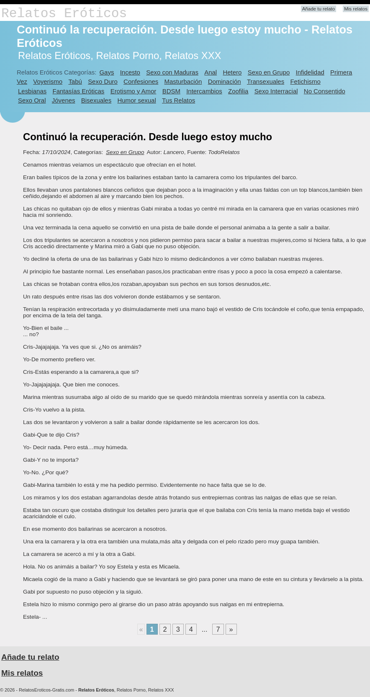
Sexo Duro (103, 81)
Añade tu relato (318, 8)
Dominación (224, 81)
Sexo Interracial (276, 91)
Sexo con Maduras (172, 72)
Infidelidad (310, 72)
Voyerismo (47, 81)
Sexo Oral (32, 100)
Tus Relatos (178, 100)
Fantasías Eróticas (79, 91)
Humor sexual (136, 100)
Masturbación (183, 81)
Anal (210, 72)
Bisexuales (96, 100)
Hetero (232, 72)
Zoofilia (238, 91)
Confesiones (140, 81)
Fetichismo (305, 81)
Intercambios (204, 91)
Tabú (75, 81)
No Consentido (324, 91)
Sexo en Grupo (269, 72)
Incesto (130, 72)
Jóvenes (63, 100)
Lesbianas (32, 91)
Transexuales (265, 81)
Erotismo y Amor (133, 91)
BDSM (171, 91)
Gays (106, 72)
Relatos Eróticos (64, 13)
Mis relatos (355, 8)
